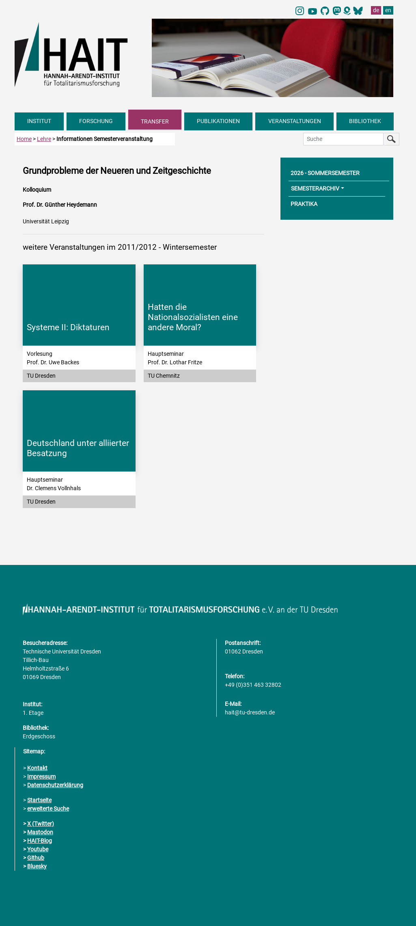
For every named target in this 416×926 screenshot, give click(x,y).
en (388, 10)
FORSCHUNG (96, 121)
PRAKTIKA (304, 204)
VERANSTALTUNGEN (294, 121)
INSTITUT (39, 121)
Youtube (37, 849)
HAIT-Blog (39, 840)
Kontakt (37, 768)
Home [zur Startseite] (24, 139)
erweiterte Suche (48, 808)
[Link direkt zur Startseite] (79, 54)
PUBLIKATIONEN (218, 121)
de (376, 10)
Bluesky (37, 866)
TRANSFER (155, 121)
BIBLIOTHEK (365, 121)
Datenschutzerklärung (55, 785)
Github (35, 858)
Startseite (39, 800)
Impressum (41, 776)
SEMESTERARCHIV (315, 188)
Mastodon (40, 832)
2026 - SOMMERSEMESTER (325, 173)
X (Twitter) (40, 823)
